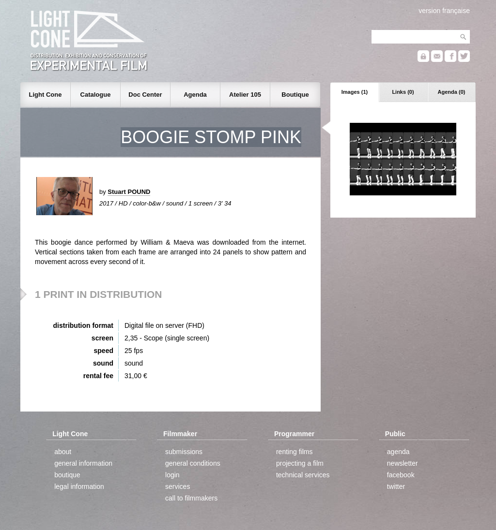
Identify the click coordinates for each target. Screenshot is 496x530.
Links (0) (403, 92)
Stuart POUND (129, 191)
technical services (303, 475)
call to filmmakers (191, 498)
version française (444, 11)
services (177, 486)
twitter (396, 486)
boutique (67, 475)
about (62, 452)
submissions (183, 452)
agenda (398, 452)
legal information (79, 486)
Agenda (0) (451, 92)
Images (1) (354, 92)
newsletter (402, 463)
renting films (294, 452)
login (172, 475)
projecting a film (300, 463)
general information (83, 463)
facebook (401, 475)
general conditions (192, 463)
